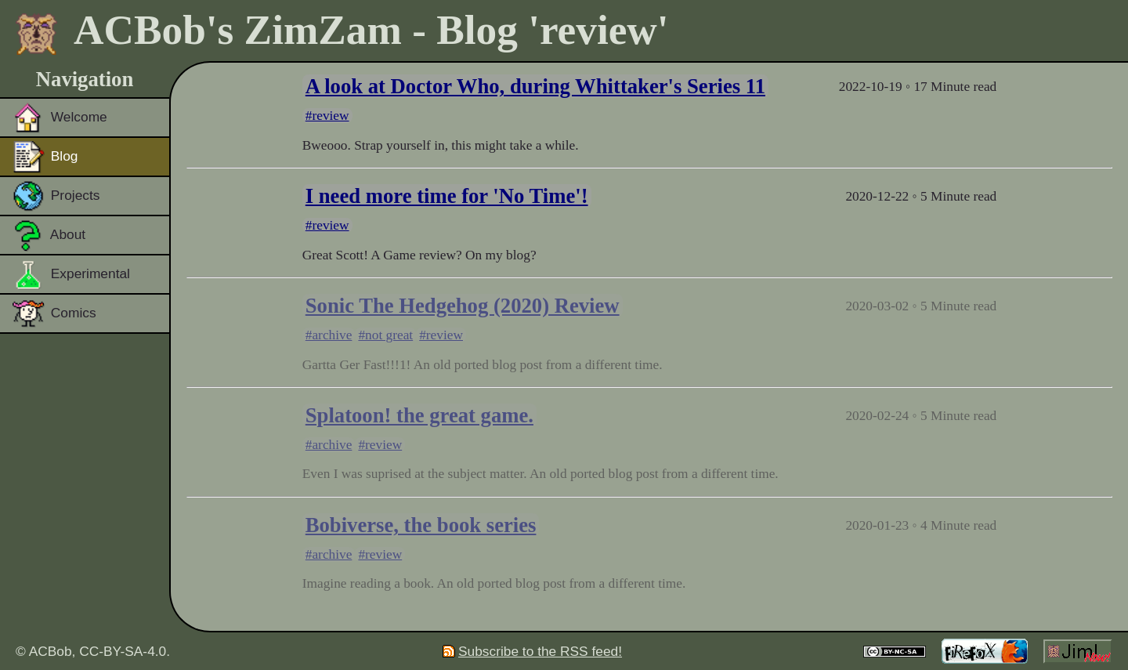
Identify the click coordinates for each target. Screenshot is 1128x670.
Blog (45, 156)
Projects (56, 196)
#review (327, 115)
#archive (329, 335)
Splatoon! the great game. (419, 415)
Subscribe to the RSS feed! (532, 651)
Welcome (60, 117)
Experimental (71, 274)
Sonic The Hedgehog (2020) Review (463, 305)
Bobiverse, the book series (421, 525)
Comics (54, 313)
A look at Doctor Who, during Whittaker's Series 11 (535, 86)
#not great (385, 335)
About (49, 235)
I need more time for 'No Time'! (447, 196)
